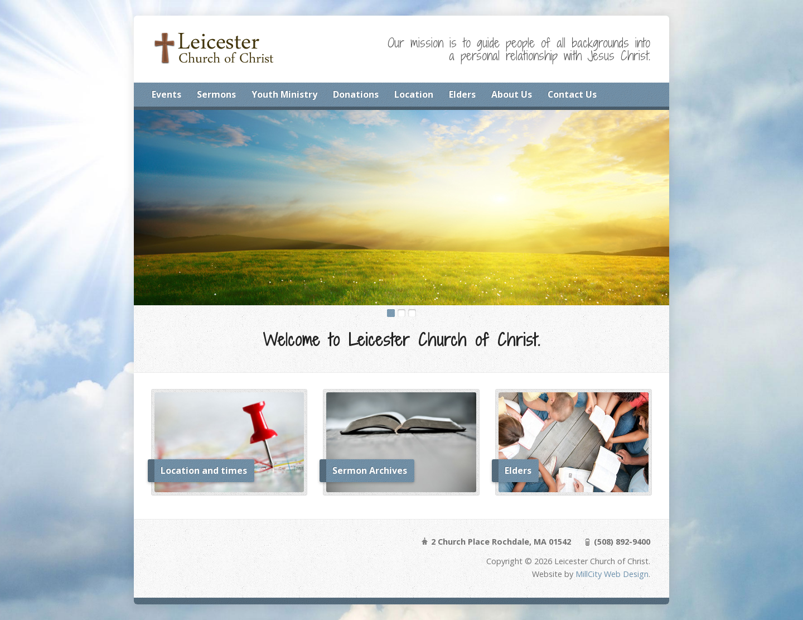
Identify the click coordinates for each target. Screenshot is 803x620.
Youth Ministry (284, 94)
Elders (462, 94)
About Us (511, 94)
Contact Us (572, 94)
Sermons (216, 94)
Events (166, 94)
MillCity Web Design (612, 574)
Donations (356, 94)
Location (413, 94)
